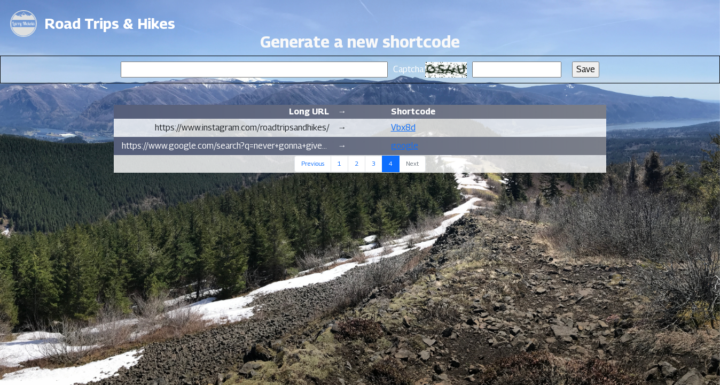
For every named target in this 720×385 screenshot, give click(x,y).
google (404, 146)
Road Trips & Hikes (110, 23)
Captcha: (409, 69)
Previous (312, 163)
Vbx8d (403, 127)
